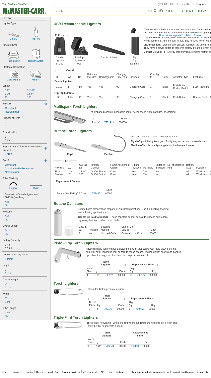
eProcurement (90, 372)
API (102, 372)
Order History (193, 11)
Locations (16, 372)
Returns (29, 372)
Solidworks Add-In (71, 372)
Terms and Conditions (180, 372)
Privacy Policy (202, 372)
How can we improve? (171, 35)
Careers (40, 372)
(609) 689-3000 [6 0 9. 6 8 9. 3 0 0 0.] (166, 4)
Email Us (185, 4)
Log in (201, 4)
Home (5, 372)
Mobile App (53, 372)
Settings (120, 372)
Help (110, 372)
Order (168, 11)
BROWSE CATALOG (16, 4)
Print (188, 35)
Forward (198, 35)
